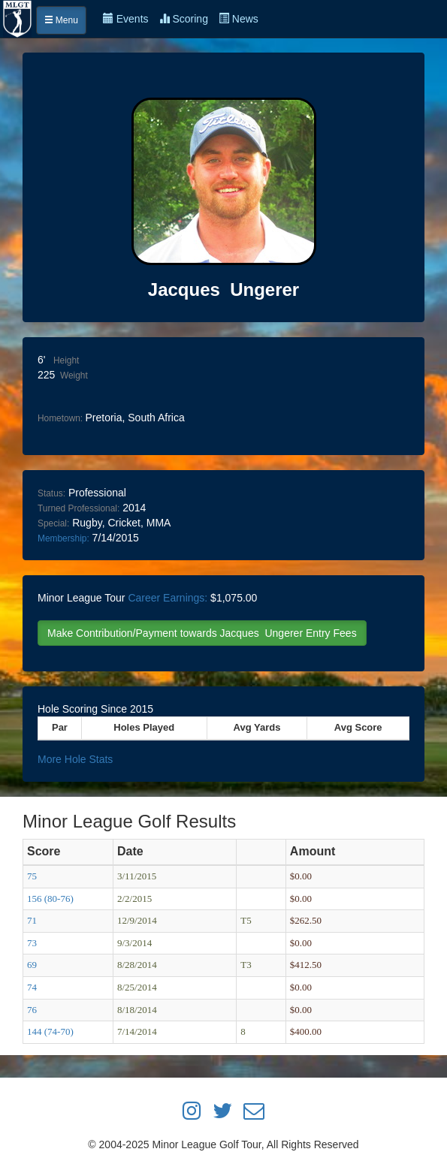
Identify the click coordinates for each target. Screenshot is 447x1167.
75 (32, 876)
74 (32, 987)
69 (32, 964)
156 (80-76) (50, 898)
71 (32, 920)
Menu (61, 20)
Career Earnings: (167, 598)
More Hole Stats (75, 759)
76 (32, 1009)
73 (32, 942)
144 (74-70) (50, 1031)
